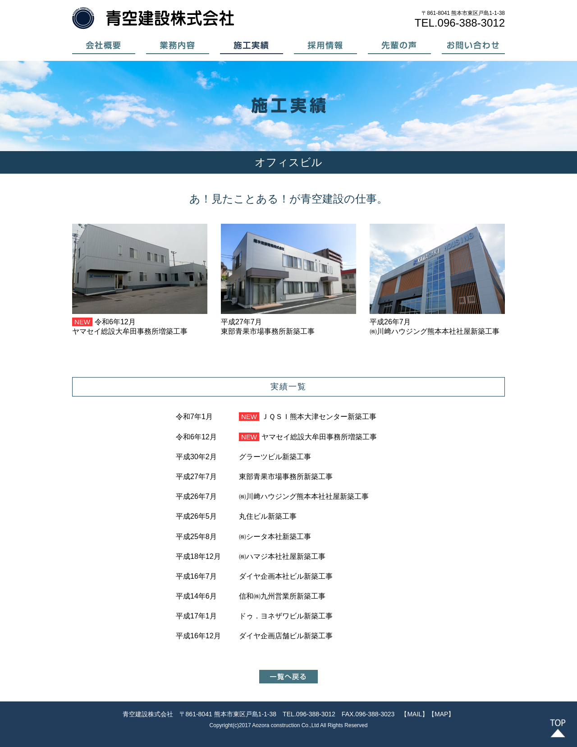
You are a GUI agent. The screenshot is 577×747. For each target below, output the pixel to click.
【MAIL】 (414, 714)
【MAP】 (441, 714)
